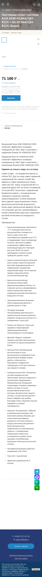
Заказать (11, 98)
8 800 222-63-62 (22, 536)
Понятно (35, 569)
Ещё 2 (4, 57)
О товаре (6, 32)
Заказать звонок (21, 546)
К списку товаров (10, 113)
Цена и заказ (16, 32)
